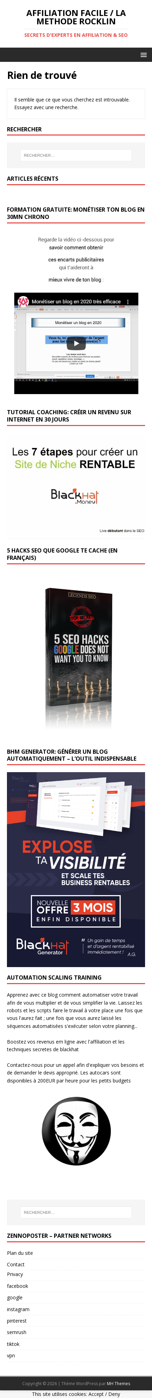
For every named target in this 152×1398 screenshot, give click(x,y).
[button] (142, 54)
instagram (18, 1309)
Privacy (15, 1274)
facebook (17, 1286)
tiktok (13, 1344)
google (15, 1297)
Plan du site (20, 1253)
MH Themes (118, 1384)
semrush (16, 1332)
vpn (11, 1355)
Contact (16, 1264)
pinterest (17, 1320)
